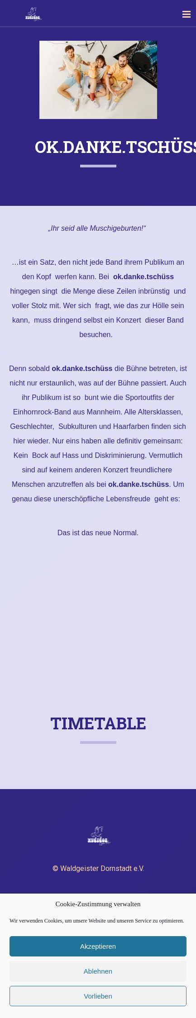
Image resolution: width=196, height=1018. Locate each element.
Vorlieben (98, 996)
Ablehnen (98, 971)
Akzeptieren (98, 946)
